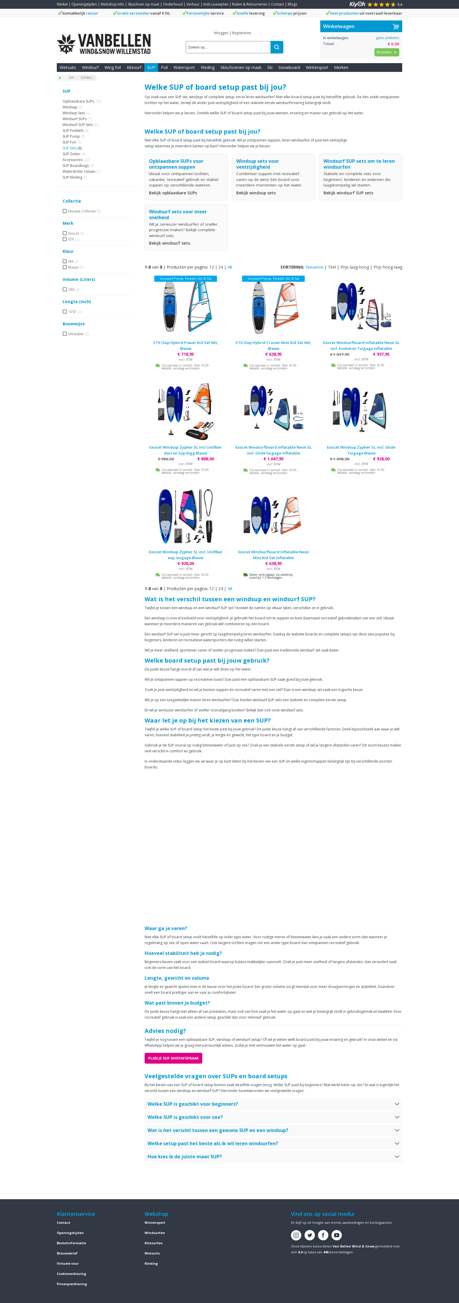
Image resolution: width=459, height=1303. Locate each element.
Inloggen (221, 32)
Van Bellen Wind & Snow (353, 1246)
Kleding (208, 67)
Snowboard (289, 67)
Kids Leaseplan (215, 4)
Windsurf (90, 67)
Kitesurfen (154, 1243)
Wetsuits (68, 67)
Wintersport (317, 67)
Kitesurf (134, 67)
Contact (277, 4)
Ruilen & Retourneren (249, 4)
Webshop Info (112, 4)
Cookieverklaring (71, 1273)
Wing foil (113, 67)
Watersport (184, 67)
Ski (270, 67)
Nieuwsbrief (67, 1253)
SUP (151, 67)
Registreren (241, 32)
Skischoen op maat (143, 4)
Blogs (292, 4)
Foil (164, 67)
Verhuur (193, 4)
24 (220, 267)
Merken (341, 67)
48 (229, 267)
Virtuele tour (68, 1263)
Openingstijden (84, 4)
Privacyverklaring (72, 1284)
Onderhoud (173, 4)
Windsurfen (155, 1233)
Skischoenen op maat (240, 67)
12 (211, 267)
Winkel (62, 4)
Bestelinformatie (71, 1243)
